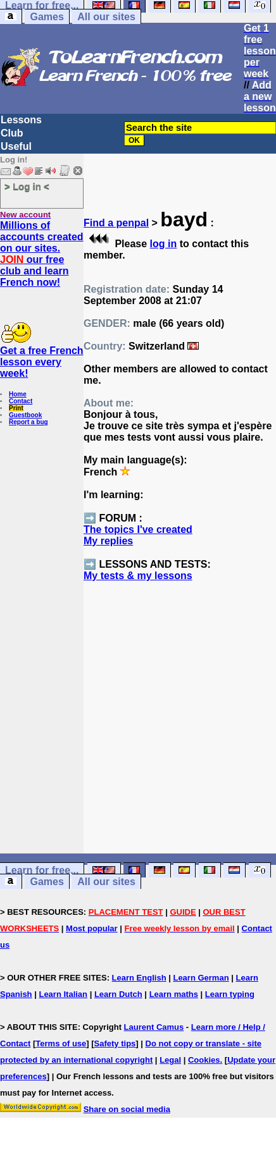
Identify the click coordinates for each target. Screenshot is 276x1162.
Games (46, 16)
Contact (20, 401)
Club (12, 133)
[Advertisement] (180, 740)
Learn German (201, 977)
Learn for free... (41, 870)
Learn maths (173, 994)
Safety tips (115, 1043)
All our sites (106, 16)
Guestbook (25, 415)
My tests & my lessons (138, 575)
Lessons (21, 119)
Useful (16, 146)
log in (163, 243)
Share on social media (127, 1109)
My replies (108, 540)
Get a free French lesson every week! (42, 362)
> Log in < (26, 186)
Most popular (92, 928)
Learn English (139, 977)
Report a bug (28, 422)
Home (18, 394)
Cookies (204, 1060)
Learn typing (229, 994)
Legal (170, 1060)
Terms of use (60, 1043)
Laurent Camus (154, 1027)
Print (16, 408)
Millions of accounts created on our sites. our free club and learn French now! (42, 254)
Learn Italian (63, 994)
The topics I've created (138, 529)
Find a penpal (116, 222)
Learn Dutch (118, 994)
